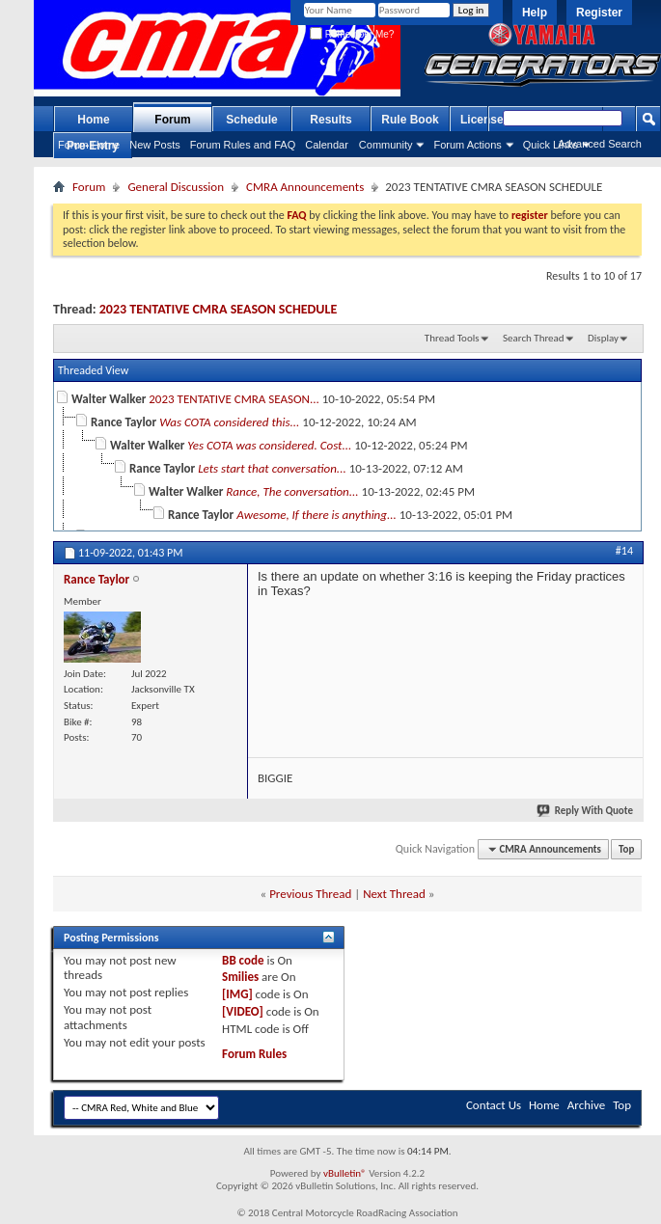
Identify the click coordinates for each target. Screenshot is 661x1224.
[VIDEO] (242, 1011)
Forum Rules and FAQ (242, 144)
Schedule (251, 119)
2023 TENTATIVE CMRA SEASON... (234, 399)
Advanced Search (600, 144)
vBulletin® (345, 1173)
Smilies (240, 976)
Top (626, 849)
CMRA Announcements (305, 186)
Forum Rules (254, 1054)
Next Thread (394, 893)
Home (93, 119)
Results (330, 119)
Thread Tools (452, 338)
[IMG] (237, 994)
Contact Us (493, 1105)
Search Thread (534, 338)
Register (599, 12)
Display (603, 338)
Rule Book (409, 119)
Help (534, 12)
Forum (172, 119)
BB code (242, 960)
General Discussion (175, 186)
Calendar (326, 144)
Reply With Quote (585, 810)
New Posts (154, 144)
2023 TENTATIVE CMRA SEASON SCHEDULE (218, 309)
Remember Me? (352, 34)
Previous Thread (310, 893)
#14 (624, 551)
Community (386, 144)
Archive (586, 1105)
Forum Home (89, 144)
